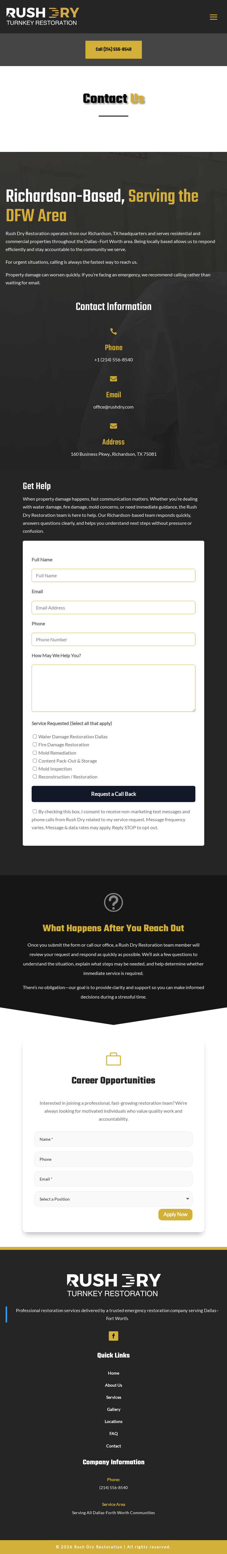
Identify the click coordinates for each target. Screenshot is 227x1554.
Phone (113, 348)
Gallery (113, 1409)
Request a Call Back (113, 794)
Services (113, 1397)
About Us (113, 1385)
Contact (113, 1445)
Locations (113, 1421)
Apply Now (175, 1214)
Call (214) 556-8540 (114, 49)
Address (113, 442)
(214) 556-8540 (113, 1487)
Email (113, 395)
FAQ (113, 1433)
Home (113, 1373)
